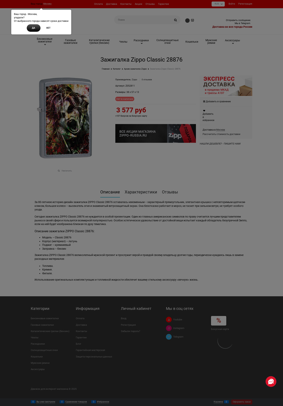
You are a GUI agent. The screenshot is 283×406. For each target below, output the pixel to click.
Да (33, 28)
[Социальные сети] (271, 381)
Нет (48, 28)
